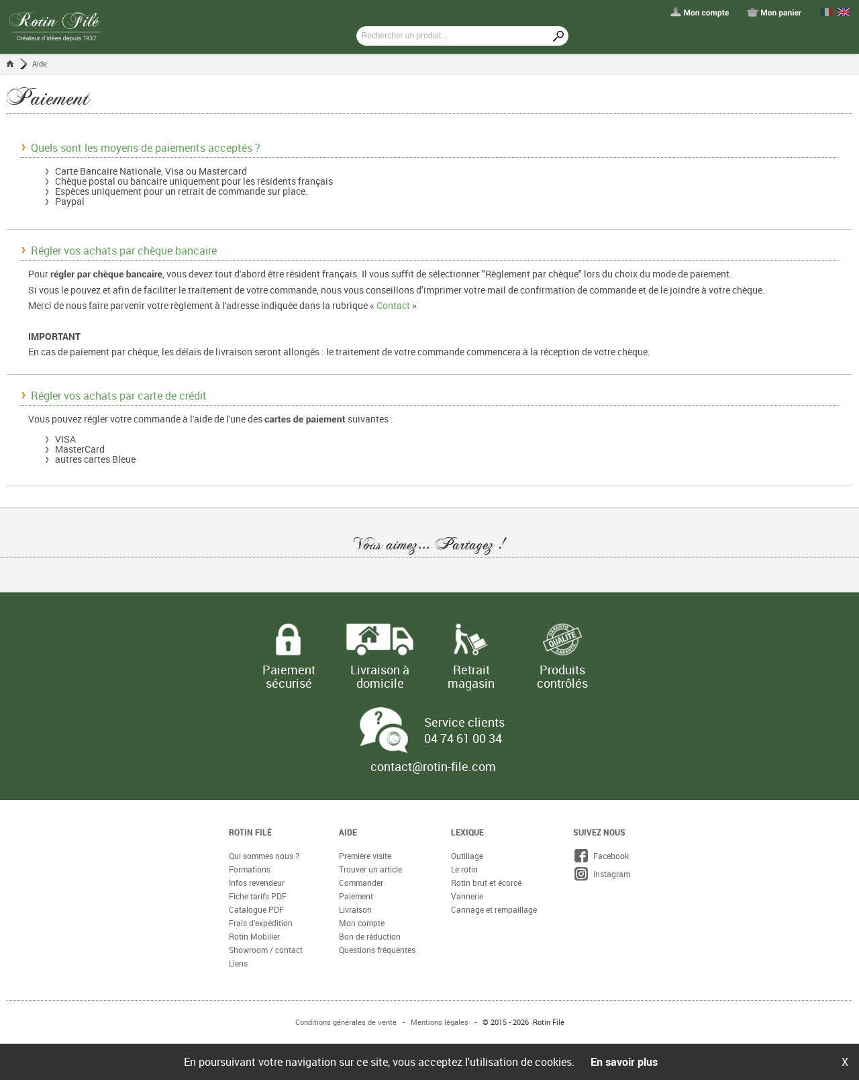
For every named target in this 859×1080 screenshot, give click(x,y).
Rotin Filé (250, 832)
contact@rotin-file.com (433, 766)
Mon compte (362, 922)
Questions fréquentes (377, 949)
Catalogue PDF (256, 909)
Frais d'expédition (261, 922)
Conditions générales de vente (346, 1022)
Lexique (467, 832)
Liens (238, 963)
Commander (361, 882)
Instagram (601, 873)
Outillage (467, 855)
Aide (39, 63)
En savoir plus (624, 1061)
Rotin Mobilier (254, 936)
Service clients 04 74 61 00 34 (464, 730)
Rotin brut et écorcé (486, 882)
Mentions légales (439, 1022)
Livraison (355, 909)
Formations (249, 869)
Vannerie (467, 896)
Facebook (601, 855)
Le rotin (464, 869)
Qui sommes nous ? (264, 855)
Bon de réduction (370, 936)
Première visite (365, 855)
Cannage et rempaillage (494, 909)
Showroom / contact (266, 949)
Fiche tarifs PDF (258, 896)
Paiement (356, 896)
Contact (393, 305)
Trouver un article (370, 869)
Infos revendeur (257, 882)
